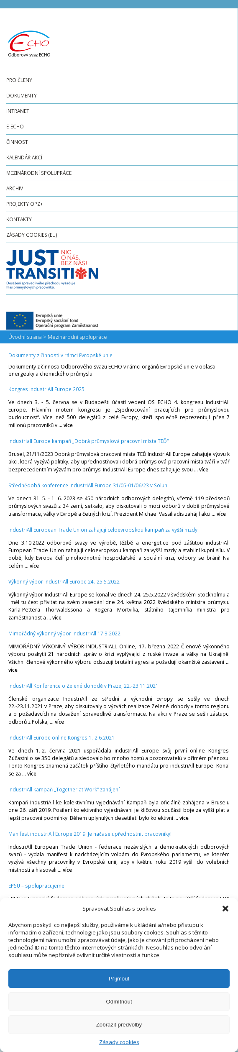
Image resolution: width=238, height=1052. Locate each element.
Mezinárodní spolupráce (39, 172)
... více (66, 425)
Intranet (17, 111)
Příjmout (119, 978)
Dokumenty (21, 95)
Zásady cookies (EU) (31, 234)
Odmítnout (119, 1001)
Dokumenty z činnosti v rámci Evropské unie (60, 355)
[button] (225, 908)
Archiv (14, 188)
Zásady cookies (119, 1042)
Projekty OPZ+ (24, 203)
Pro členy (19, 80)
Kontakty (19, 219)
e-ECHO (15, 126)
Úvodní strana (25, 336)
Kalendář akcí (24, 157)
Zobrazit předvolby (119, 1024)
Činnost (17, 141)
